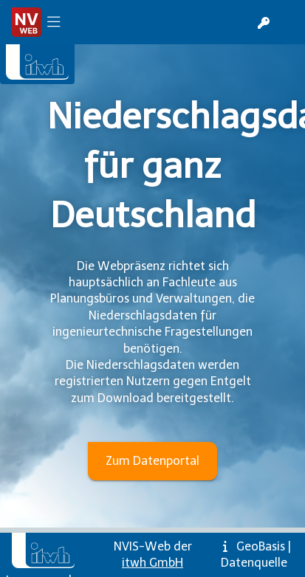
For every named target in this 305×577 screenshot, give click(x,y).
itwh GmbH (152, 563)
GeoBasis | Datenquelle (256, 554)
